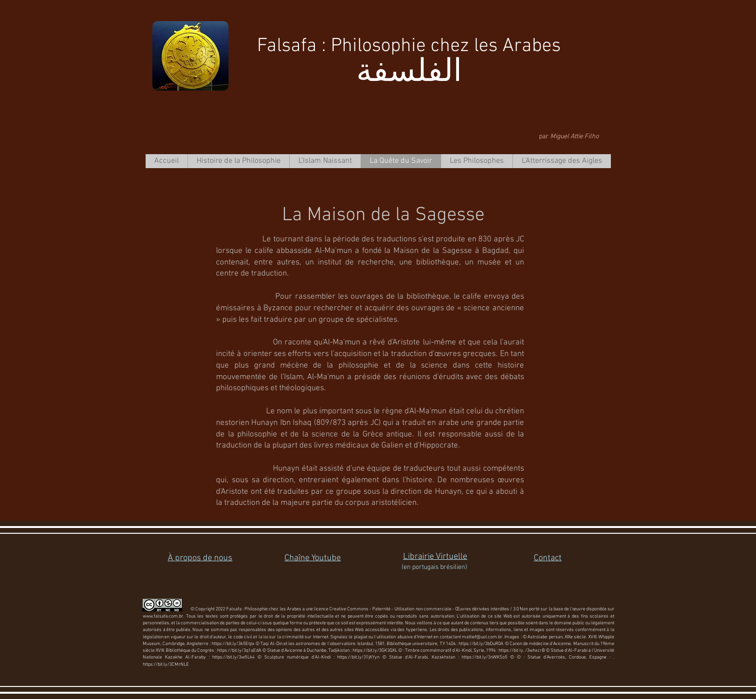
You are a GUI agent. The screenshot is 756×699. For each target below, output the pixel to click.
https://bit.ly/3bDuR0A (481, 644)
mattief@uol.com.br (482, 637)
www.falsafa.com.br (163, 616)
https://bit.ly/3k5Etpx (233, 644)
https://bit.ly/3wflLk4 (233, 657)
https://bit (508, 650)
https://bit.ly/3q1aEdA (239, 650)
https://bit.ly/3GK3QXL (374, 650)
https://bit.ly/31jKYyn (358, 657)
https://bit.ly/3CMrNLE (166, 664)
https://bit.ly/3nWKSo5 (484, 657)
